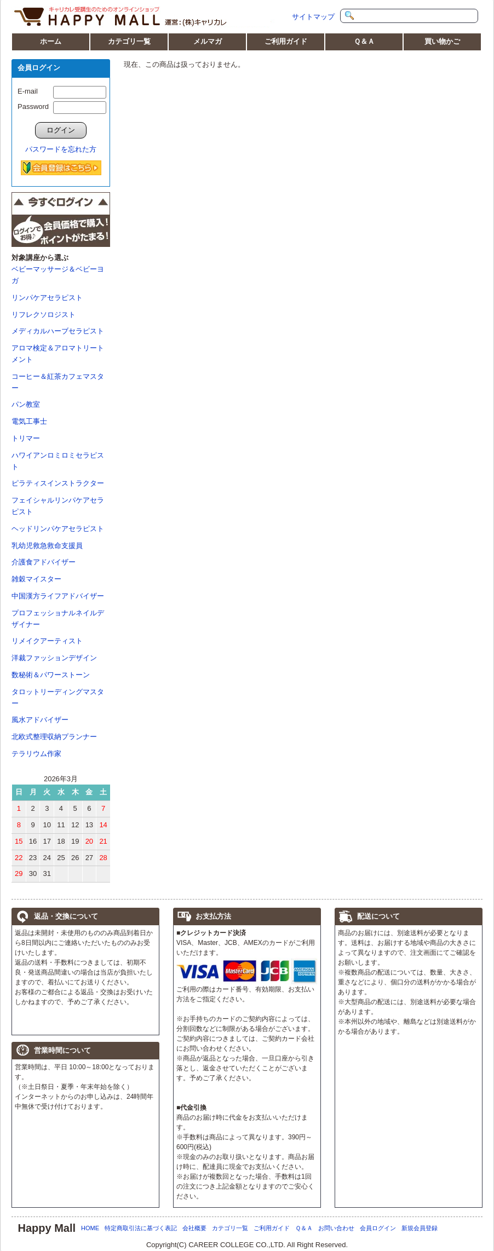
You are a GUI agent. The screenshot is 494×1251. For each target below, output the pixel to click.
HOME (90, 1228)
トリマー (26, 438)
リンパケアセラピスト (47, 297)
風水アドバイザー (40, 720)
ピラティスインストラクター (58, 483)
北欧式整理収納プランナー (54, 737)
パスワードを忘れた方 (60, 149)
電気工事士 (29, 421)
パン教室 (26, 404)
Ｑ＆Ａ (364, 41)
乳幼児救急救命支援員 (47, 545)
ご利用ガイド (286, 41)
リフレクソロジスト (44, 314)
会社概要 (194, 1228)
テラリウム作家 (36, 754)
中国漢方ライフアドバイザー (58, 596)
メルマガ (207, 41)
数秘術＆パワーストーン (51, 675)
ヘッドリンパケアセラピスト (58, 528)
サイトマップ (313, 17)
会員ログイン (378, 1228)
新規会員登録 (419, 1228)
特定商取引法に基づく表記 (141, 1228)
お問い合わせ (336, 1228)
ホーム (50, 41)
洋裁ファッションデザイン (54, 658)
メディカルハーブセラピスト (58, 331)
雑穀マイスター (36, 579)
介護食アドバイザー (44, 562)
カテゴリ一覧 (129, 41)
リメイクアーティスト (47, 641)
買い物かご (442, 41)
